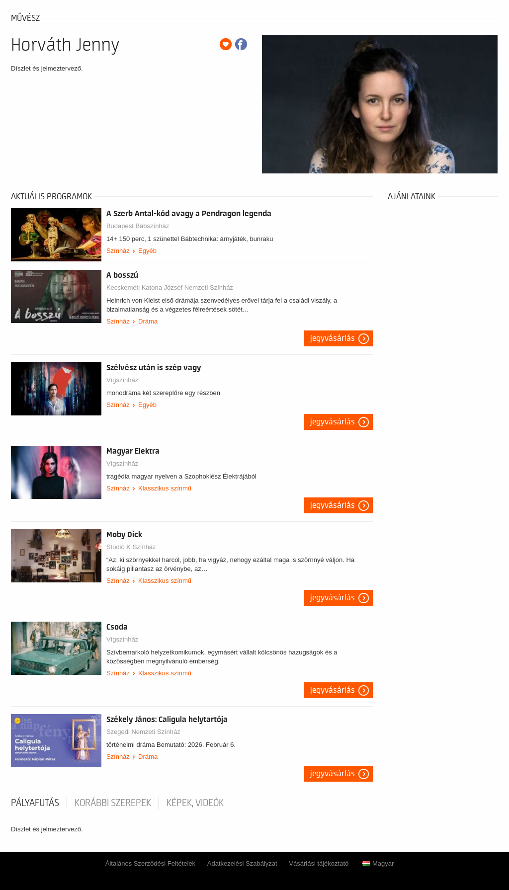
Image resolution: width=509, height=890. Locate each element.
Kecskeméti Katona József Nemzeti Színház (169, 287)
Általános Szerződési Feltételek (150, 863)
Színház (118, 250)
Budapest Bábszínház (137, 226)
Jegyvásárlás (332, 338)
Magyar (378, 863)
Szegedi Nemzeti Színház (143, 731)
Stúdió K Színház (131, 547)
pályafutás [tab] (35, 803)
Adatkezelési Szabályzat (242, 863)
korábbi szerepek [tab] (113, 803)
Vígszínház (122, 380)
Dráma (148, 321)
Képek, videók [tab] (195, 803)
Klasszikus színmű (164, 488)
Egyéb (147, 250)
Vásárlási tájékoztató (318, 863)
